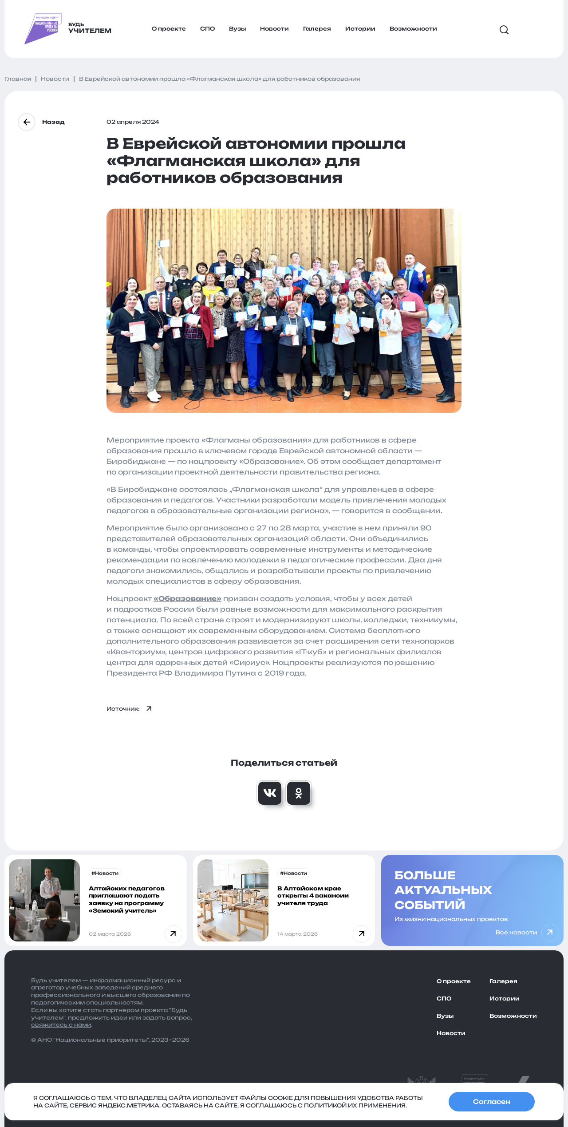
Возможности (413, 29)
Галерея (317, 29)
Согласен (491, 1101)
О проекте (169, 29)
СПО (207, 29)
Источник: (129, 708)
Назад (41, 122)
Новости (274, 29)
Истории (360, 29)
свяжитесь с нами (61, 1024)
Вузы (237, 29)
